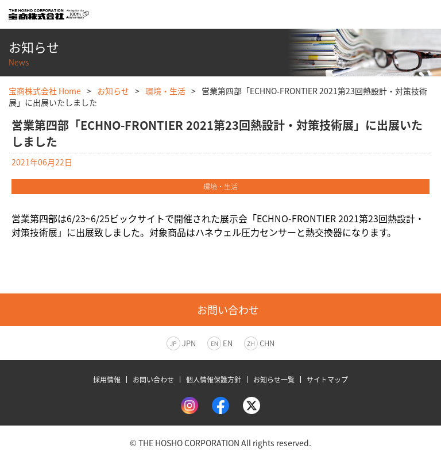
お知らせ (113, 90)
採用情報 (107, 379)
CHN (267, 343)
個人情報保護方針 (213, 379)
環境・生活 (165, 90)
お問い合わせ (153, 379)
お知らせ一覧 (274, 379)
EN (228, 343)
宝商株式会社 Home (45, 90)
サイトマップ (327, 379)
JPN (189, 343)
